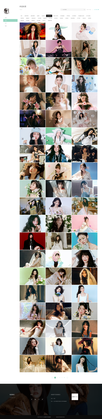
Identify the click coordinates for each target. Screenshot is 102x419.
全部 (21, 15)
